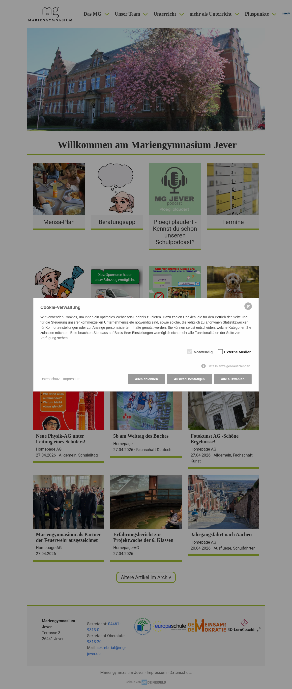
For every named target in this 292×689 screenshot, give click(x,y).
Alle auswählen (232, 379)
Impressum (71, 379)
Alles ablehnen (146, 379)
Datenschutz (50, 379)
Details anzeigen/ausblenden (228, 366)
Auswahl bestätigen (189, 379)
